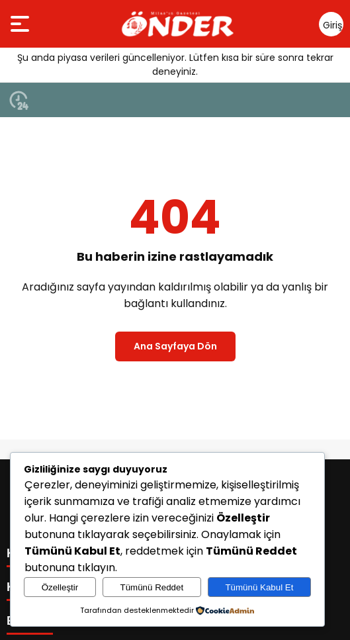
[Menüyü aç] (21, 24)
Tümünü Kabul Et (259, 587)
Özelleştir (60, 587)
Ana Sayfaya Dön (175, 346)
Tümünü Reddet (152, 587)
